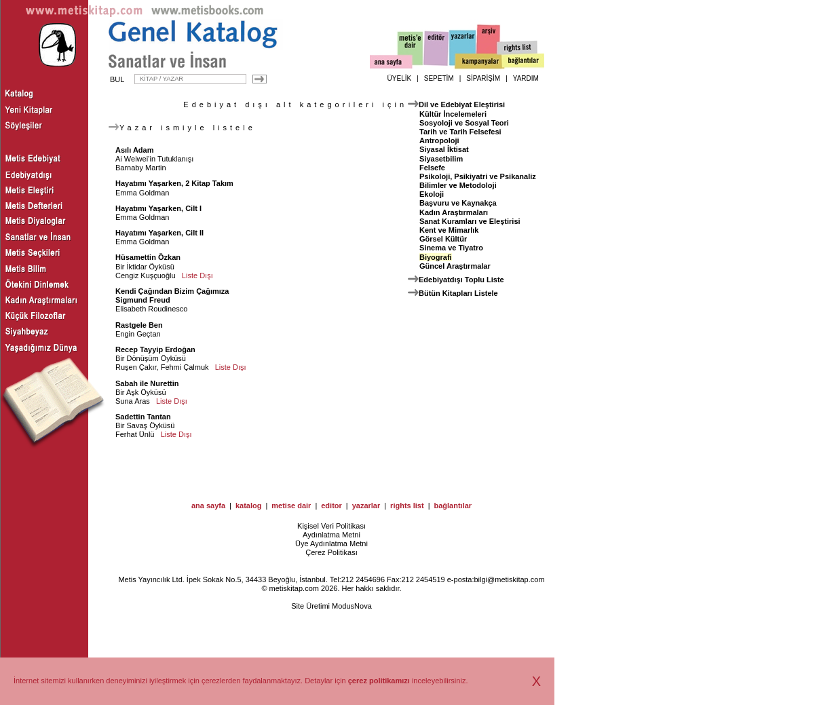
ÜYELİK (399, 78)
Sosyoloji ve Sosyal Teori (464, 123)
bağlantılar (453, 505)
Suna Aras (132, 401)
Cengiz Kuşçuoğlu (145, 275)
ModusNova (352, 606)
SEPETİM (439, 78)
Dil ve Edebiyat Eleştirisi (462, 104)
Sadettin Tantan (143, 417)
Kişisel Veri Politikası (331, 526)
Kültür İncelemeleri (453, 114)
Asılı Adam (134, 150)
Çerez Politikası (331, 552)
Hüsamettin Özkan (147, 257)
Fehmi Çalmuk (185, 367)
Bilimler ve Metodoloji (458, 185)
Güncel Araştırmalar (455, 266)
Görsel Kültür (443, 239)
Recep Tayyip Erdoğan (155, 349)
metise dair (291, 505)
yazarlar (366, 505)
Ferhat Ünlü (134, 434)
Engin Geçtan (138, 334)
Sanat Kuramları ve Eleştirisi (469, 221)
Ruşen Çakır (136, 367)
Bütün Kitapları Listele (458, 293)
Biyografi (435, 257)
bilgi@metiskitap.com (509, 579)
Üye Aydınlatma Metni (331, 543)
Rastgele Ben (139, 325)
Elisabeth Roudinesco (151, 309)
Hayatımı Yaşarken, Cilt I (158, 208)
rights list (407, 505)
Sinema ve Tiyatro (451, 248)
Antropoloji (439, 140)
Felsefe (432, 168)
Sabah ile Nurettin (147, 383)
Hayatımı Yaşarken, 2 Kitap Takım (174, 183)
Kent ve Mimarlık (448, 230)
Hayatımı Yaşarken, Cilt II (159, 233)
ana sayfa (208, 505)
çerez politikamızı (379, 681)
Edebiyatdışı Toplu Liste (461, 279)
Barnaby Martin (140, 168)
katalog (248, 505)
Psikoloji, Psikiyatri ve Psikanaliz (477, 176)
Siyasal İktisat (444, 149)
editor (331, 505)
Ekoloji (431, 194)
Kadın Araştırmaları (453, 212)
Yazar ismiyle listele (182, 127)
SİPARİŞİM (483, 78)
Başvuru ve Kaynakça (458, 203)
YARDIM (526, 78)
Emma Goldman (142, 193)
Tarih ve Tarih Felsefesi (460, 132)
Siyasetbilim (441, 159)
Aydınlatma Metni (331, 535)
